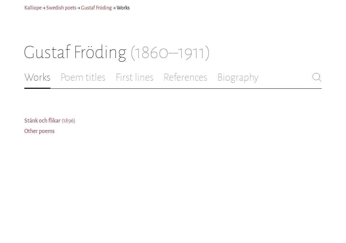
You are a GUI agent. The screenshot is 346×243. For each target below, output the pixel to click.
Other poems (39, 131)
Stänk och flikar (50, 121)
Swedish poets (61, 7)
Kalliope (33, 7)
